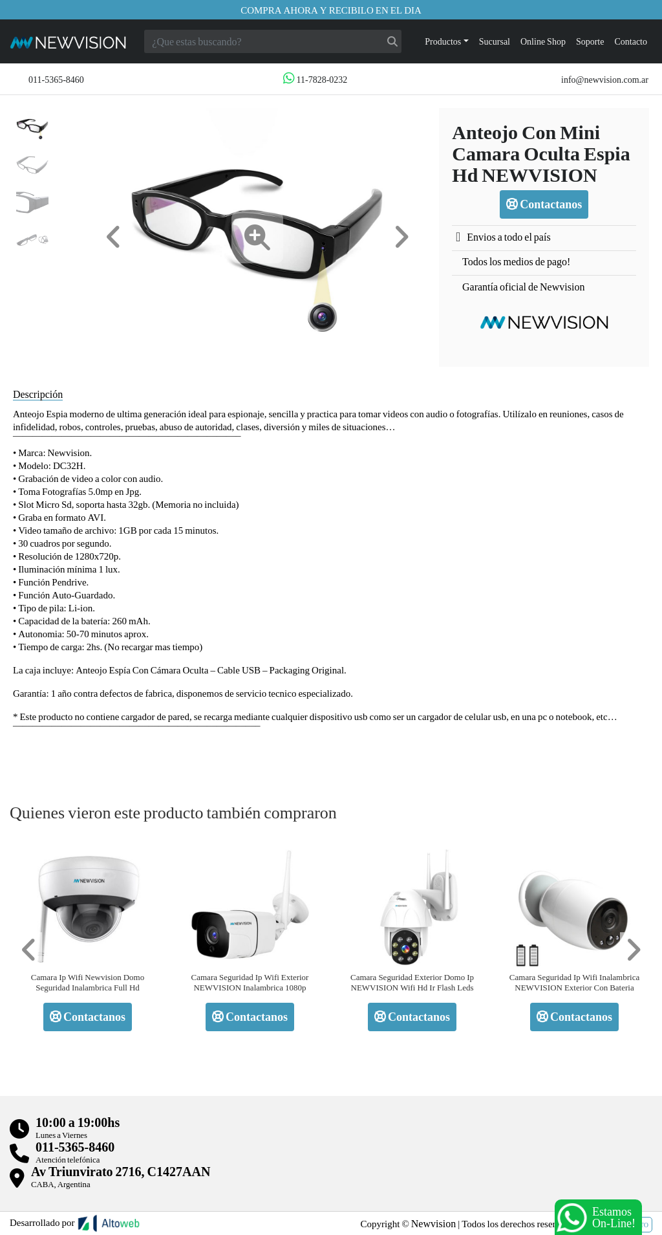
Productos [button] (443, 41)
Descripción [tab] (38, 394)
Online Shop (543, 41)
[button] (114, 237)
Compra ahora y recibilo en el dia (331, 10)
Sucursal (494, 41)
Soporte (590, 41)
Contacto (630, 41)
